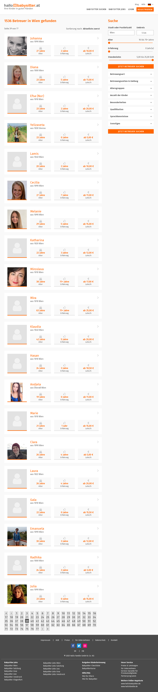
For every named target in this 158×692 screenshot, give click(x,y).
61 (47, 625)
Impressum (45, 640)
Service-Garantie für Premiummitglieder (129, 672)
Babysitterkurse (88, 668)
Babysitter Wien (10, 666)
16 (94, 613)
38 (21, 621)
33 (89, 617)
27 (58, 617)
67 (78, 625)
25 (47, 617)
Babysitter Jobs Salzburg (53, 666)
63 (58, 625)
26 (52, 617)
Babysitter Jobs (117, 9)
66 (73, 625)
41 (37, 621)
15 (89, 613)
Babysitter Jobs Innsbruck (54, 674)
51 (89, 621)
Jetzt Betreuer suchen (131, 66)
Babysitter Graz (10, 671)
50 (84, 621)
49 (79, 621)
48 (73, 621)
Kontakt (114, 640)
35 (6, 621)
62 (52, 625)
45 (58, 621)
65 (68, 625)
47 (68, 621)
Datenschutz (100, 640)
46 (63, 621)
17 (6, 617)
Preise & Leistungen (129, 666)
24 (42, 617)
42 (42, 621)
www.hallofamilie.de (129, 687)
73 (16, 628)
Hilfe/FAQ (86, 673)
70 (94, 625)
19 (16, 617)
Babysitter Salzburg (12, 668)
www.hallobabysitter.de (130, 684)
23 (37, 617)
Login (131, 9)
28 (63, 617)
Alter (41, 54)
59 (37, 625)
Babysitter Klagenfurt (13, 680)
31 (78, 617)
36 (11, 621)
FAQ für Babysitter (89, 679)
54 (11, 625)
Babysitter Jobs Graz (51, 672)
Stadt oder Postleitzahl (120, 27)
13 (78, 613)
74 (21, 628)
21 (27, 617)
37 (16, 621)
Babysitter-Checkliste (91, 666)
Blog (137, 4)
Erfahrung (64, 54)
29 (68, 617)
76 (32, 628)
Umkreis (141, 27)
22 (32, 617)
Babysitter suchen (96, 9)
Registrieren (145, 9)
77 (37, 628)
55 (16, 625)
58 (32, 625)
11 (68, 613)
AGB (57, 640)
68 (84, 625)
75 (27, 628)
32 (84, 617)
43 (47, 621)
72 (11, 628)
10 (63, 613)
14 (84, 613)
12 (73, 613)
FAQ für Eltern (88, 676)
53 (6, 625)
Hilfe (143, 4)
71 (6, 628)
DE (75, 651)
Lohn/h (88, 54)
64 (63, 625)
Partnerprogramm (128, 676)
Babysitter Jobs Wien (51, 663)
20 (21, 617)
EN (83, 651)
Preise (67, 640)
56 (21, 625)
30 (73, 617)
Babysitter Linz (10, 674)
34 (94, 617)
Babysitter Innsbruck (13, 677)
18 (11, 617)
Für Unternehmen (82, 640)
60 (42, 625)
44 (53, 621)
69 (89, 625)
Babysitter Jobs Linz (51, 669)
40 (32, 621)
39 (27, 621)
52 (94, 621)
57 (27, 625)
